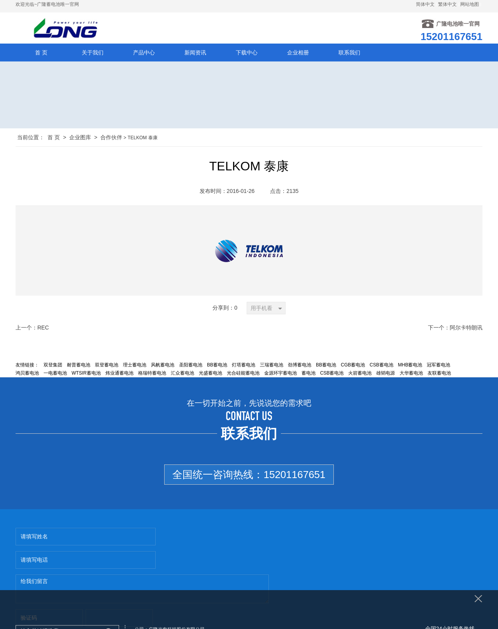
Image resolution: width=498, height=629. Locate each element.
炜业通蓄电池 (119, 374)
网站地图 (469, 4)
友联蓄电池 (439, 374)
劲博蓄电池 (299, 366)
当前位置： (30, 138)
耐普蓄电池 (78, 366)
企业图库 (80, 138)
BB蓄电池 (217, 366)
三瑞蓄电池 (271, 366)
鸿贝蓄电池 (27, 374)
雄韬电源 (385, 374)
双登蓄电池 (106, 366)
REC (43, 329)
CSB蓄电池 (381, 366)
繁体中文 (447, 4)
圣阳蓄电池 (190, 366)
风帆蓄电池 (162, 366)
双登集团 (53, 366)
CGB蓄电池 (353, 366)
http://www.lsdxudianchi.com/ (305, 585)
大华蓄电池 (411, 374)
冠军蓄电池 (438, 366)
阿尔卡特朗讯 (466, 329)
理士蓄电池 (134, 366)
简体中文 (425, 4)
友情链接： (27, 366)
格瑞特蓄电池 (152, 374)
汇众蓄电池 (182, 374)
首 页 (53, 138)
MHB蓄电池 (410, 366)
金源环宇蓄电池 (280, 374)
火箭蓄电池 (360, 374)
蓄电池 (309, 374)
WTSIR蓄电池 (86, 374)
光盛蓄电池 (210, 374)
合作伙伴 (111, 138)
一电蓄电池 (55, 374)
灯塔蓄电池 (243, 366)
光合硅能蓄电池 (243, 374)
